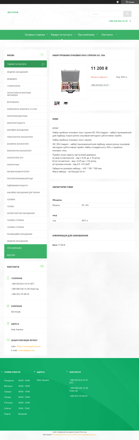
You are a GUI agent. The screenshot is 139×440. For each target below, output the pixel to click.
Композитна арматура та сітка (22, 109)
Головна (11, 199)
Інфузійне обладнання (17, 130)
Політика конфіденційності (85, 434)
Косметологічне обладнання (21, 213)
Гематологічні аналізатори (20, 137)
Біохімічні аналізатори (18, 144)
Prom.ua (83, 432)
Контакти (107, 34)
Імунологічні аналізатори (19, 151)
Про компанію (86, 34)
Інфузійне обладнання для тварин (23, 192)
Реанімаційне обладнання (19, 234)
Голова (10, 206)
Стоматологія (13, 86)
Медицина (12, 79)
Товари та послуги (61, 34)
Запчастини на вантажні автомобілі (19, 94)
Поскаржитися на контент (62, 434)
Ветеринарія (13, 102)
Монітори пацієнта (16, 123)
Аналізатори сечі (15, 158)
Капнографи (13, 165)
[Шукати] (127, 14)
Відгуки (11, 255)
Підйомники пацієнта (17, 185)
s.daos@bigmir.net (26, 350)
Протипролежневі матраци (20, 178)
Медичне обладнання (17, 72)
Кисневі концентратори (18, 171)
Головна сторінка (35, 34)
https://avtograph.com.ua (28, 346)
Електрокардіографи (17, 116)
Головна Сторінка (15, 227)
